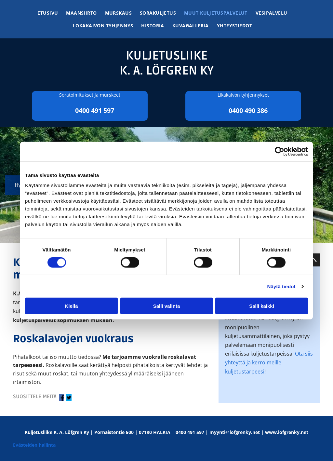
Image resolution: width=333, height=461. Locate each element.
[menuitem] (51, 13)
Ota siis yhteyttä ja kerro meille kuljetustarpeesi (269, 362)
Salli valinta (166, 306)
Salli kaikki (261, 306)
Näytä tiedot (281, 286)
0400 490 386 (248, 110)
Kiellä (71, 306)
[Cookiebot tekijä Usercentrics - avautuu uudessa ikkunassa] (279, 151)
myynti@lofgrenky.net (234, 432)
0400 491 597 (94, 110)
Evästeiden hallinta (34, 445)
